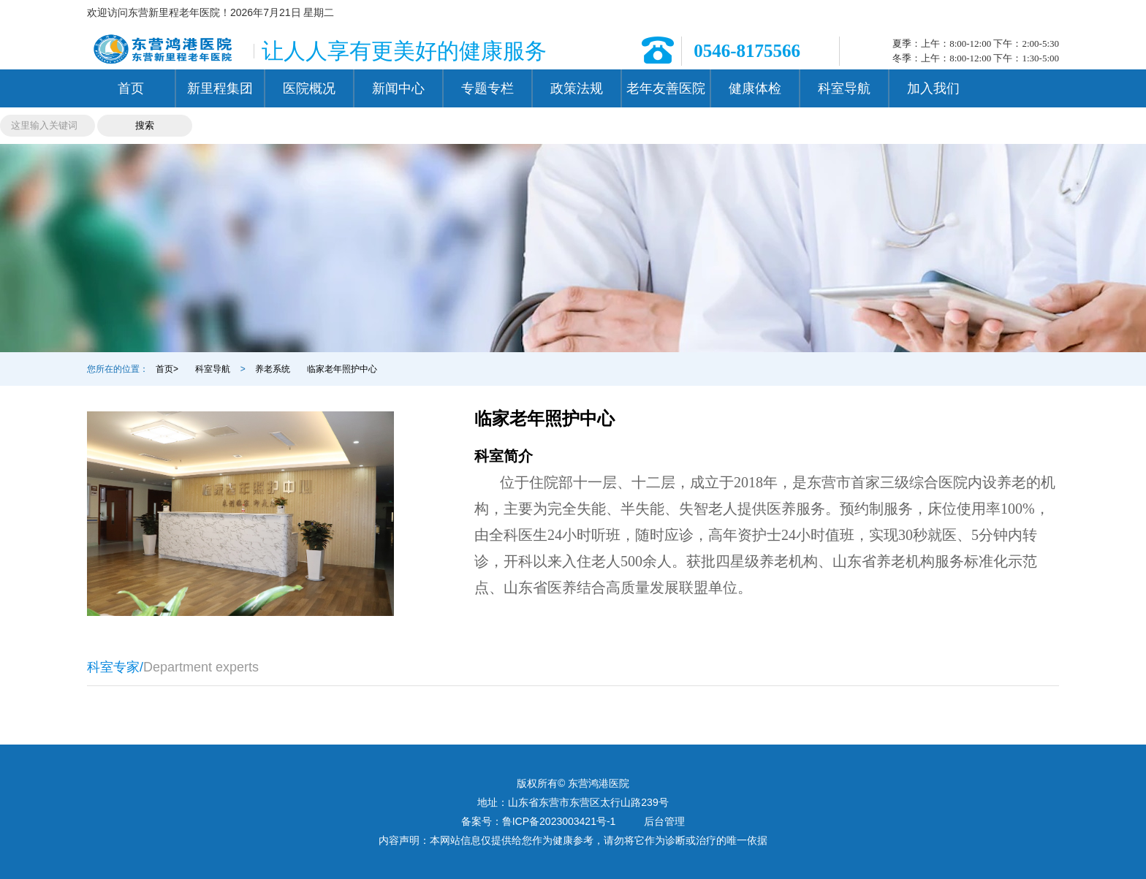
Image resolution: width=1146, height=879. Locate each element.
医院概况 (309, 88)
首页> (167, 369)
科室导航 (844, 88)
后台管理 (664, 821)
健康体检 (755, 88)
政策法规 (576, 88)
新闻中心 (398, 88)
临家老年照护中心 (342, 369)
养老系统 (272, 369)
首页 (131, 88)
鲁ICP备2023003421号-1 (559, 821)
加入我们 (933, 88)
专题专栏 (487, 88)
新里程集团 (220, 88)
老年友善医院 (665, 88)
